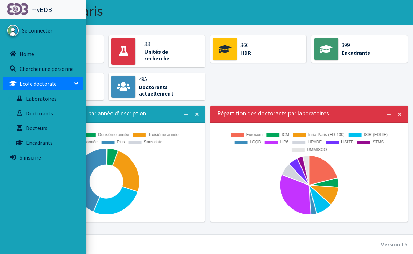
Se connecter (37, 30)
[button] (96, 9)
